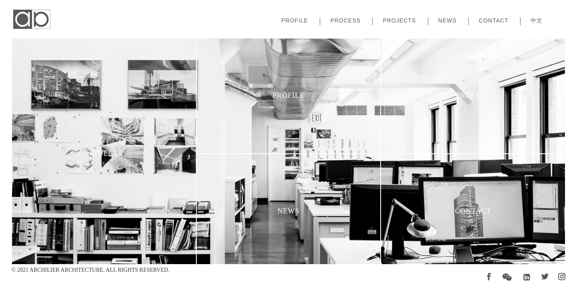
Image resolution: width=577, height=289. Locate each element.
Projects (399, 21)
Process (345, 21)
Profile (294, 21)
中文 (537, 21)
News (447, 21)
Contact (493, 21)
